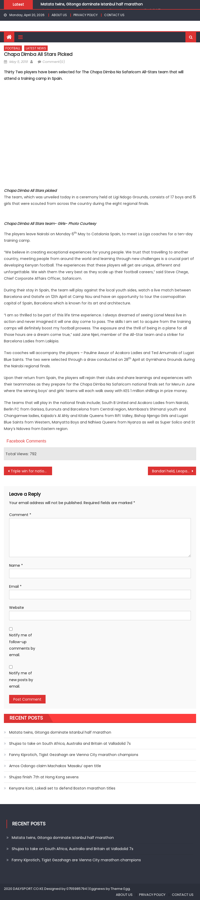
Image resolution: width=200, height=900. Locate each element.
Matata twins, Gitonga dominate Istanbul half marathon (92, 4)
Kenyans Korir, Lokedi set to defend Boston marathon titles (62, 788)
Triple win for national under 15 (31, 471)
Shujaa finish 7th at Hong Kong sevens (44, 777)
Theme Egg (120, 888)
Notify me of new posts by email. (21, 679)
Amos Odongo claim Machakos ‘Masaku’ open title (55, 765)
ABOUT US (59, 15)
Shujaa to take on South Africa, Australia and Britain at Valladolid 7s (70, 743)
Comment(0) (53, 61)
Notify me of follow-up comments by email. (22, 644)
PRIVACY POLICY (85, 15)
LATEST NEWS (36, 48)
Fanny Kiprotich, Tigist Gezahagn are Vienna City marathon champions (73, 754)
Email (15, 586)
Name (16, 565)
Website (16, 607)
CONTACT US (114, 15)
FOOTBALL (12, 48)
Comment (20, 514)
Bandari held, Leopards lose (174, 471)
